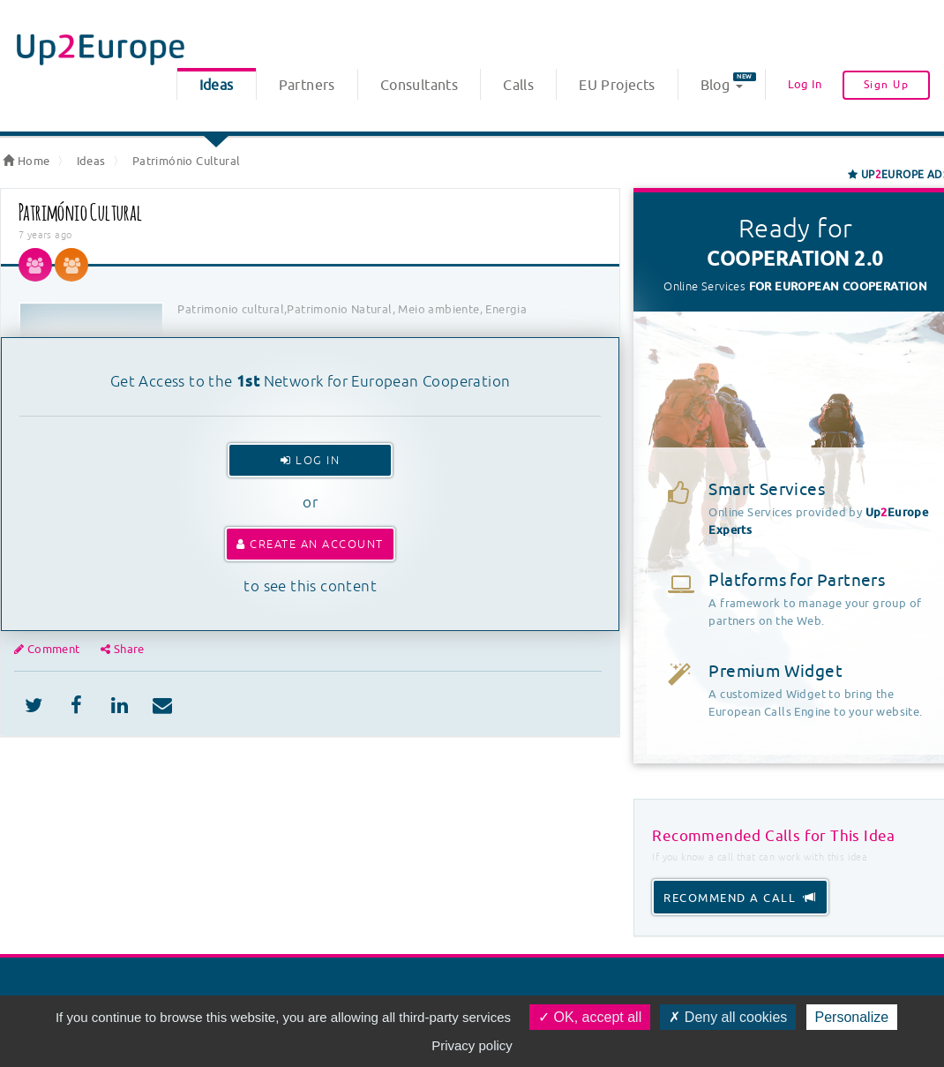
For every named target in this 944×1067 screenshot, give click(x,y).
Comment (48, 649)
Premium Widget (775, 671)
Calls (518, 85)
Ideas (216, 85)
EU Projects (617, 85)
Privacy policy (472, 1045)
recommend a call (740, 897)
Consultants (419, 85)
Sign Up (887, 85)
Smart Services (766, 489)
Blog (728, 83)
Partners (307, 85)
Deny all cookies (728, 1017)
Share (123, 649)
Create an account (310, 544)
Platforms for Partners (796, 580)
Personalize (852, 1017)
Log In (804, 84)
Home (26, 161)
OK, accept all (589, 1017)
